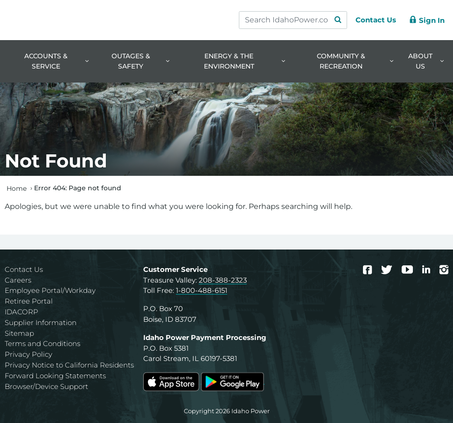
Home (17, 188)
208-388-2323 (223, 280)
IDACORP (21, 311)
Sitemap (19, 333)
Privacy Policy (28, 354)
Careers (18, 280)
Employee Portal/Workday (50, 290)
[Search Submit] (333, 20)
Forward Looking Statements (55, 375)
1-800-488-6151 (201, 290)
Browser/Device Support (46, 386)
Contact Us (24, 269)
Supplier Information (41, 322)
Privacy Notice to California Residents (69, 365)
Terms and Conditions (42, 343)
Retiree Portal (29, 301)
